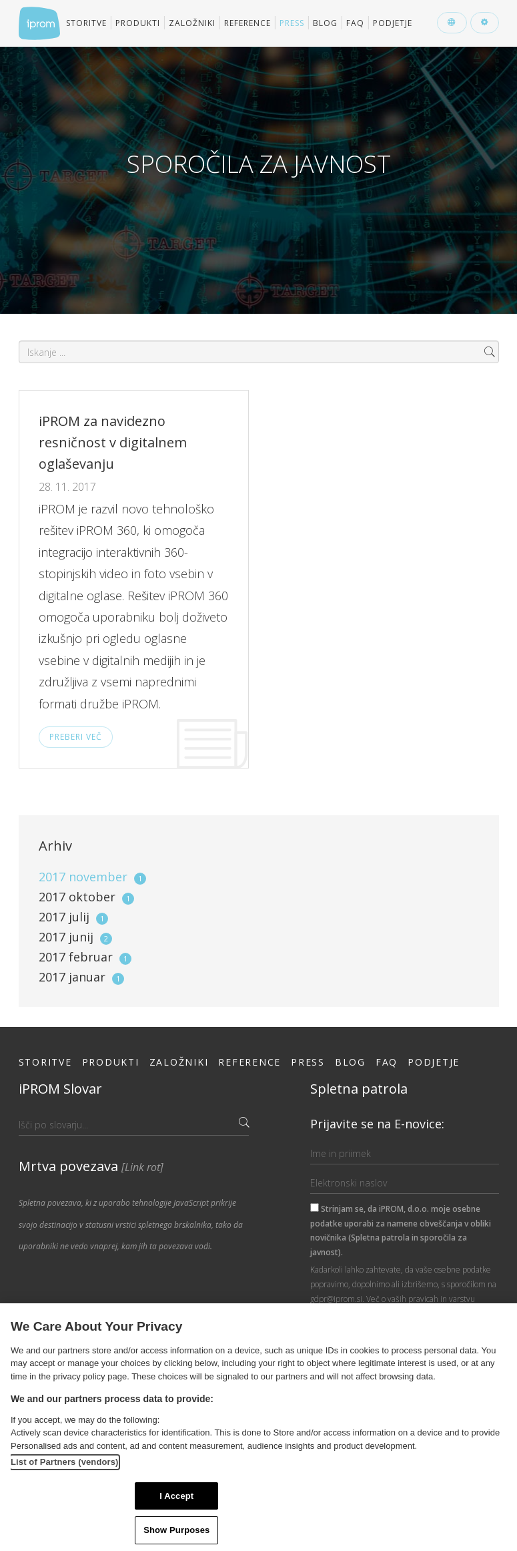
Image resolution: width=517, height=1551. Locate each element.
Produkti (137, 23)
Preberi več (75, 736)
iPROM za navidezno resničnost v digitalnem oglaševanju (113, 442)
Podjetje (392, 23)
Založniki (192, 23)
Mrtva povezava (91, 1166)
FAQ (355, 23)
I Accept (176, 1496)
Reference (247, 23)
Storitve (86, 23)
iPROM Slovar (60, 1089)
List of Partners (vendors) (65, 1462)
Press (292, 23)
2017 (92, 877)
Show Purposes (176, 1530)
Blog (325, 23)
